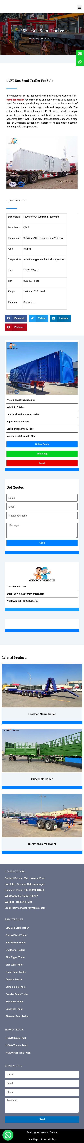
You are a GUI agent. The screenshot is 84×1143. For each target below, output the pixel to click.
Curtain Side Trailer (16, 986)
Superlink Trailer (14, 1009)
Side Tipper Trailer (15, 957)
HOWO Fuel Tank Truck (18, 1052)
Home (31, 38)
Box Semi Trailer (15, 1001)
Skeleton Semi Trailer (17, 1016)
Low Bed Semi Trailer (17, 927)
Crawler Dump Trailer (17, 994)
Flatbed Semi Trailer (16, 935)
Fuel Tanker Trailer (16, 942)
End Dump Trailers (15, 950)
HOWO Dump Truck (16, 1038)
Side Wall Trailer (14, 964)
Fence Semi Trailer (16, 972)
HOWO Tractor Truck (17, 1045)
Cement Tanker (14, 979)
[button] (79, 7)
